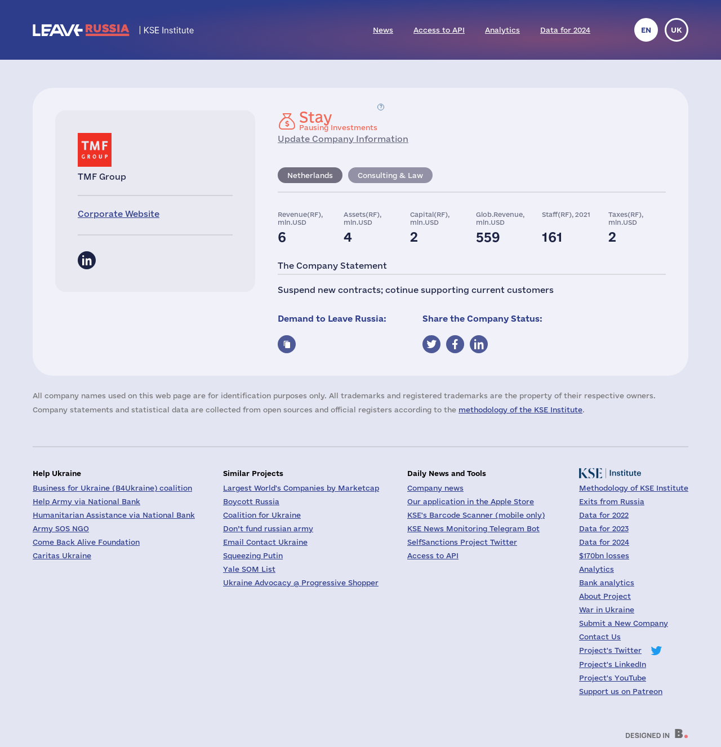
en (646, 30)
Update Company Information (343, 139)
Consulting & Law (390, 175)
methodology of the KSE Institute (520, 409)
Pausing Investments (338, 120)
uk (676, 30)
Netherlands (310, 175)
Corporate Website (118, 214)
